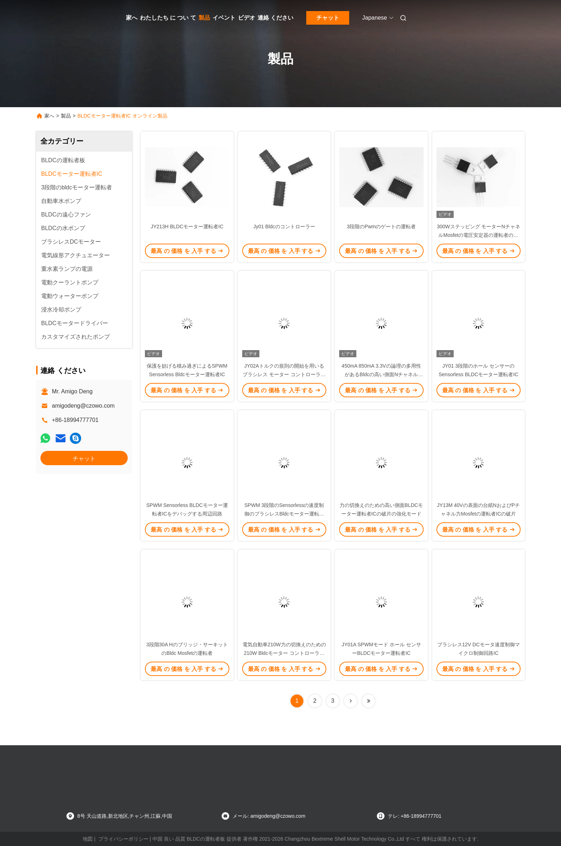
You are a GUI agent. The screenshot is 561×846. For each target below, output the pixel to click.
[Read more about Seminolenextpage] (350, 701)
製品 (204, 18)
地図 (88, 839)
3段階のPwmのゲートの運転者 (381, 226)
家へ (131, 18)
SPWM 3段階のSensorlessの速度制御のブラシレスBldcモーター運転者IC (284, 513)
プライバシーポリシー (123, 839)
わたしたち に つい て (168, 18)
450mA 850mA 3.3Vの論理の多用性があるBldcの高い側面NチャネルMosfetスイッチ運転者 (381, 374)
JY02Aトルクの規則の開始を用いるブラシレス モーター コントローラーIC (284, 374)
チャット (327, 18)
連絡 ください (275, 18)
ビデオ (246, 18)
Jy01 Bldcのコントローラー (284, 226)
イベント (224, 18)
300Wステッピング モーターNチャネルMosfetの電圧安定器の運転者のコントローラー (478, 235)
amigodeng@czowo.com (83, 406)
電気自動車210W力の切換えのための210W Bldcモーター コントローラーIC (284, 653)
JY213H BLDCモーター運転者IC (187, 226)
